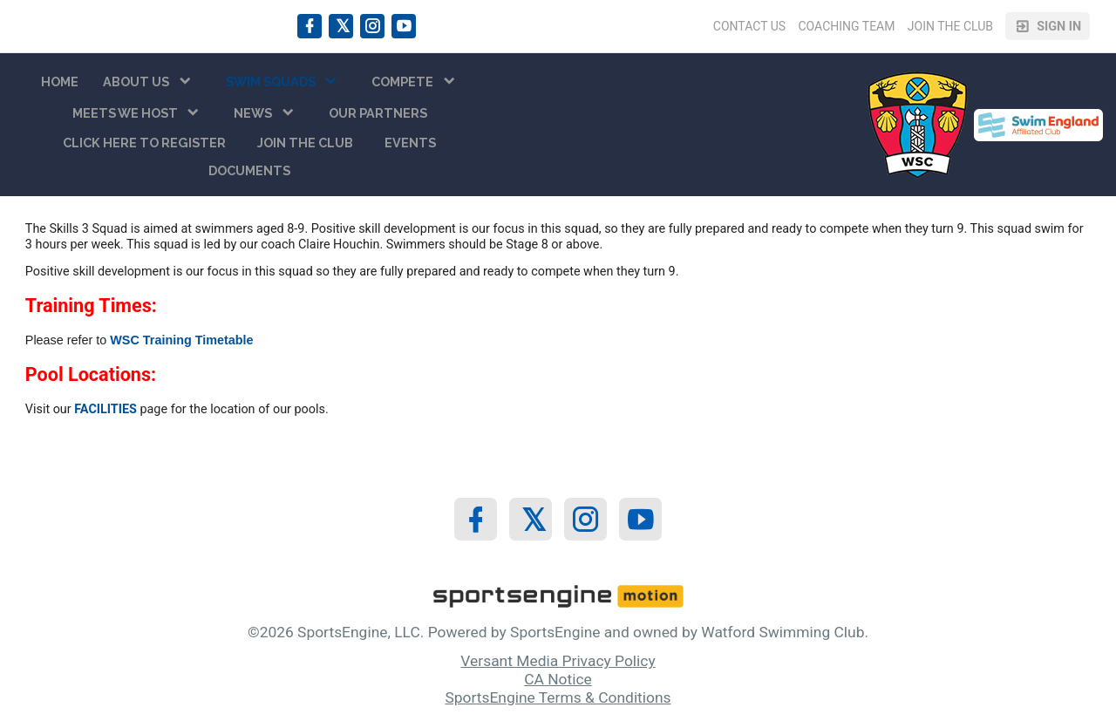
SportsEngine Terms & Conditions (557, 697)
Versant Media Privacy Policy (557, 661)
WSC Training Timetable (181, 340)
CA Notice (558, 679)
